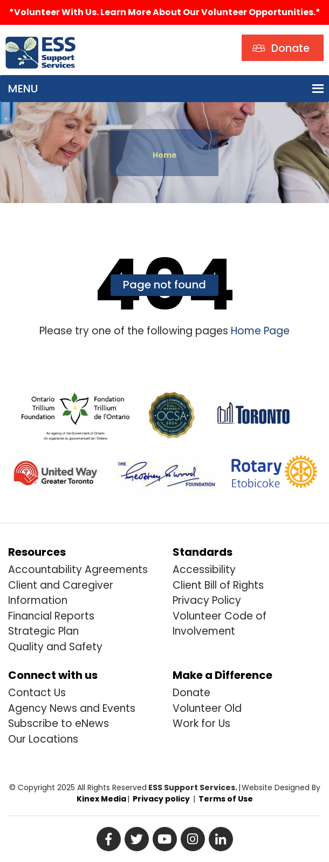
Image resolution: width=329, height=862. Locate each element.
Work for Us (201, 723)
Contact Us (37, 692)
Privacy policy (161, 798)
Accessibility (204, 569)
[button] (23, 88)
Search (104, 37)
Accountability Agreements (78, 569)
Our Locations (43, 739)
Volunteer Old (207, 708)
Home (165, 155)
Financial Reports (51, 616)
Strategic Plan (43, 631)
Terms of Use (225, 798)
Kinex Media (101, 798)
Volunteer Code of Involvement (219, 624)
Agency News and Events (71, 708)
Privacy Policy (207, 600)
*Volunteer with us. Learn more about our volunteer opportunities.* (164, 12)
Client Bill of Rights (218, 585)
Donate (191, 692)
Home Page (259, 331)
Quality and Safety (55, 646)
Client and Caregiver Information (60, 593)
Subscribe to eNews (58, 723)
